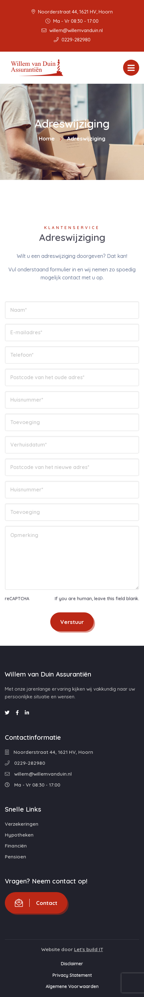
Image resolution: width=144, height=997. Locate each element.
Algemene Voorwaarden (72, 986)
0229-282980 (72, 40)
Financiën (16, 846)
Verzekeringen (21, 824)
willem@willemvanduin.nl (72, 30)
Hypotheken (19, 835)
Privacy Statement (72, 975)
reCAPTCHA (17, 598)
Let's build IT (88, 949)
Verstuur (72, 621)
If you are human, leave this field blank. (97, 598)
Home (47, 138)
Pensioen (15, 857)
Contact (36, 903)
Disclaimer (72, 964)
